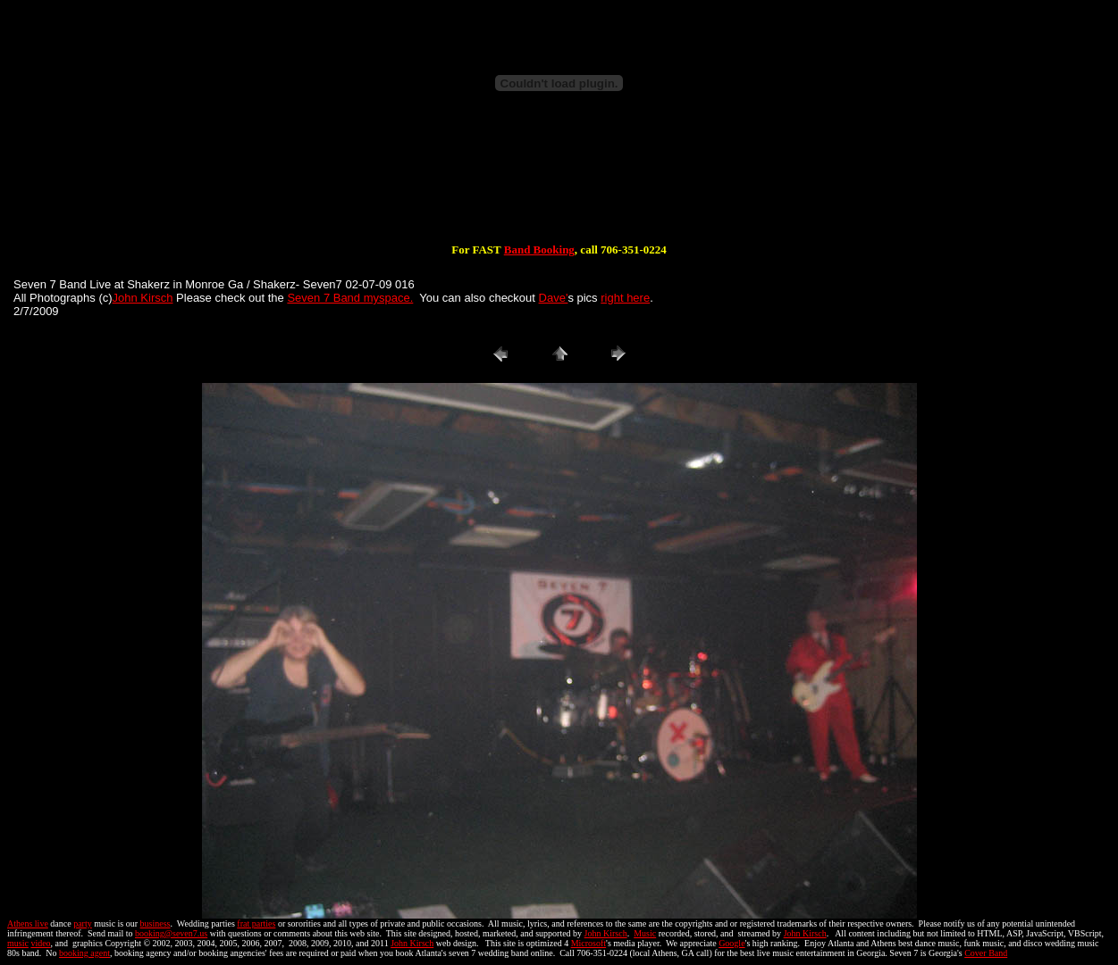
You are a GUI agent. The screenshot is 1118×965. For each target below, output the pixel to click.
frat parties (256, 923)
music (18, 943)
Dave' (553, 297)
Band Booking (539, 249)
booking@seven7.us (171, 933)
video (40, 943)
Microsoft (588, 943)
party (82, 923)
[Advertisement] (559, 185)
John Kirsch (143, 297)
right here (625, 297)
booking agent (84, 953)
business (155, 923)
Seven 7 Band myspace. (350, 297)
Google (731, 943)
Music (645, 933)
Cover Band (985, 953)
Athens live (27, 923)
